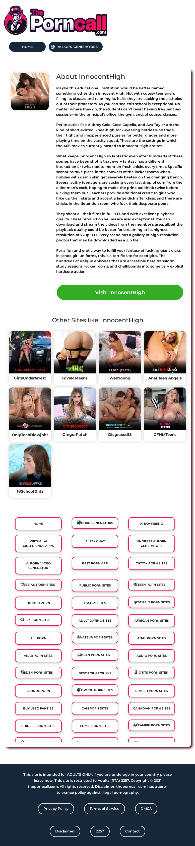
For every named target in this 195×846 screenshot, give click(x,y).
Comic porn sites (95, 726)
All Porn (38, 638)
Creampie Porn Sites (151, 725)
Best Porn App (95, 563)
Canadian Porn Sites (151, 708)
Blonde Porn (38, 691)
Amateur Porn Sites (95, 637)
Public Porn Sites (95, 585)
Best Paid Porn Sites (152, 602)
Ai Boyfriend (151, 524)
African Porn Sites (152, 620)
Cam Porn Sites (95, 708)
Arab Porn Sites (38, 656)
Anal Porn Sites (151, 638)
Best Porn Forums (95, 673)
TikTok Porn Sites (151, 563)
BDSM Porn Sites (38, 672)
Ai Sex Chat (95, 541)
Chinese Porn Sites (38, 726)
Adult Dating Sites (95, 620)
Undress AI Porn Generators (152, 543)
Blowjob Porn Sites (95, 690)
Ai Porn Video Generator (38, 565)
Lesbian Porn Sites (38, 585)
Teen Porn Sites (152, 585)
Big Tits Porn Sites (151, 672)
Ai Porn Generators (78, 47)
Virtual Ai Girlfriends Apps (38, 543)
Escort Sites (95, 603)
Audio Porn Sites (152, 656)
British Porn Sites (151, 691)
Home (27, 47)
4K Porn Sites (38, 620)
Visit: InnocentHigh (120, 292)
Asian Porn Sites (95, 655)
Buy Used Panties (38, 708)
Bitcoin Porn (38, 603)
